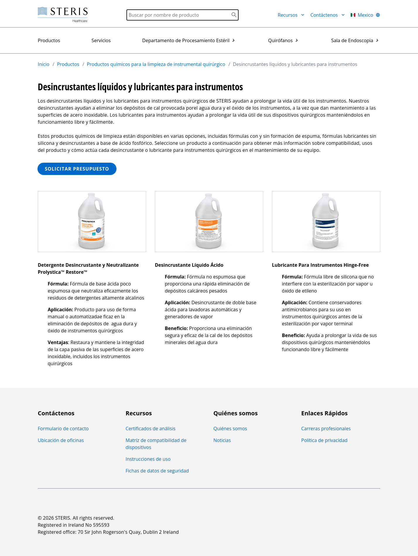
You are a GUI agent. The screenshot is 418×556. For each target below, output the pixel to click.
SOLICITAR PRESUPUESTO (77, 169)
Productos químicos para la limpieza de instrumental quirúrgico (156, 64)
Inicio (43, 64)
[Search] (182, 15)
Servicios (101, 40)
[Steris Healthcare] (63, 15)
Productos (49, 40)
